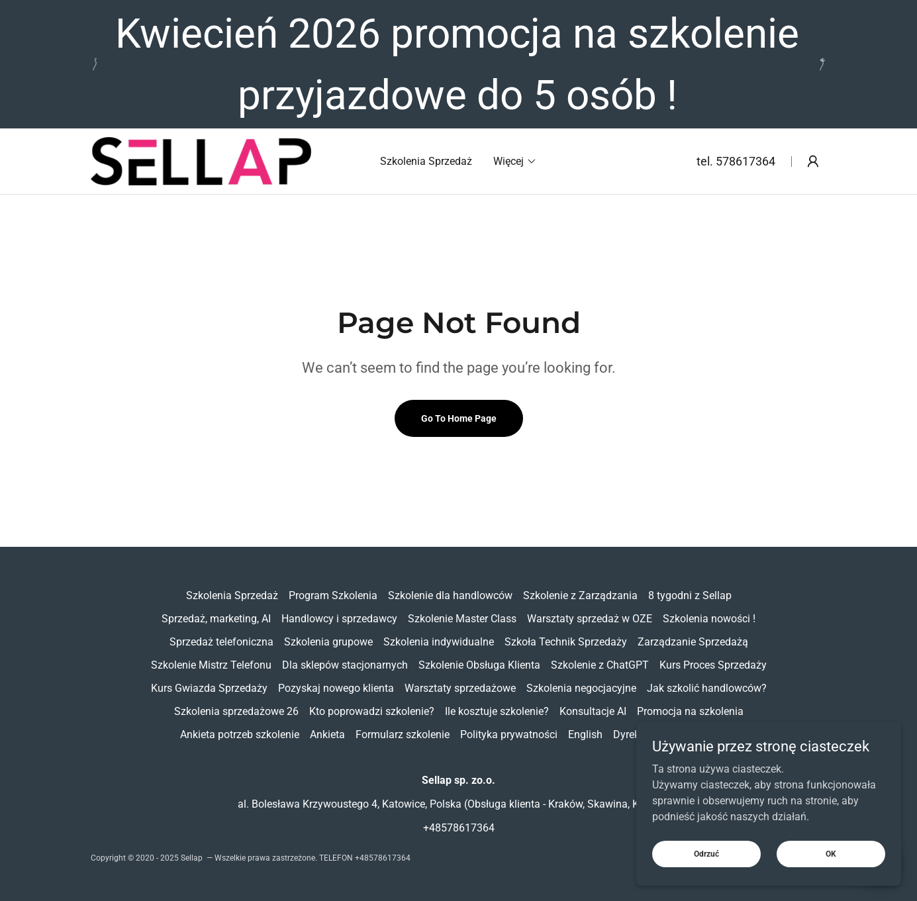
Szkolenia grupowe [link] (328, 642)
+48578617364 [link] (459, 828)
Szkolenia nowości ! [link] (709, 618)
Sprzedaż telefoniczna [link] (221, 642)
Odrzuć (706, 880)
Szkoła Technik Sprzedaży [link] (566, 642)
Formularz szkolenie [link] (403, 734)
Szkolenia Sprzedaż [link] (426, 161)
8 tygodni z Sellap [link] (690, 595)
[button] (515, 161)
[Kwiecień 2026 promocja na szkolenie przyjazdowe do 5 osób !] (458, 64)
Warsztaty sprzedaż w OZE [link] (589, 618)
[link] (201, 160)
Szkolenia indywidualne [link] (438, 642)
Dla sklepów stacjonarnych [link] (345, 665)
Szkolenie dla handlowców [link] (450, 595)
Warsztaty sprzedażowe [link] (460, 688)
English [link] (585, 734)
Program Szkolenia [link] (333, 595)
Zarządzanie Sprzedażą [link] (693, 642)
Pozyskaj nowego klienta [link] (336, 688)
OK (831, 880)
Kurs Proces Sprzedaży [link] (713, 665)
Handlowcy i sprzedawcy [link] (339, 618)
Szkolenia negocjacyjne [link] (581, 688)
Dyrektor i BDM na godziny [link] (675, 734)
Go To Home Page (459, 418)
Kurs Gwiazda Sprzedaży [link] (209, 688)
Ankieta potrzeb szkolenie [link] (239, 734)
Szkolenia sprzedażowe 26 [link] (236, 711)
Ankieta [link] (327, 734)
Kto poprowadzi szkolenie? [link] (371, 711)
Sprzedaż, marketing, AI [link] (216, 618)
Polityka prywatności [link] (508, 734)
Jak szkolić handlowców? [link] (707, 688)
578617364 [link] (745, 161)
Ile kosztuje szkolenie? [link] (497, 711)
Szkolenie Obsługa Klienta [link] (479, 665)
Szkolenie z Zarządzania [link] (580, 595)
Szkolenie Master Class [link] (462, 618)
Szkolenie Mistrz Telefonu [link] (211, 665)
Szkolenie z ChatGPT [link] (600, 665)
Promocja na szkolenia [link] (690, 711)
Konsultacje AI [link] (592, 711)
